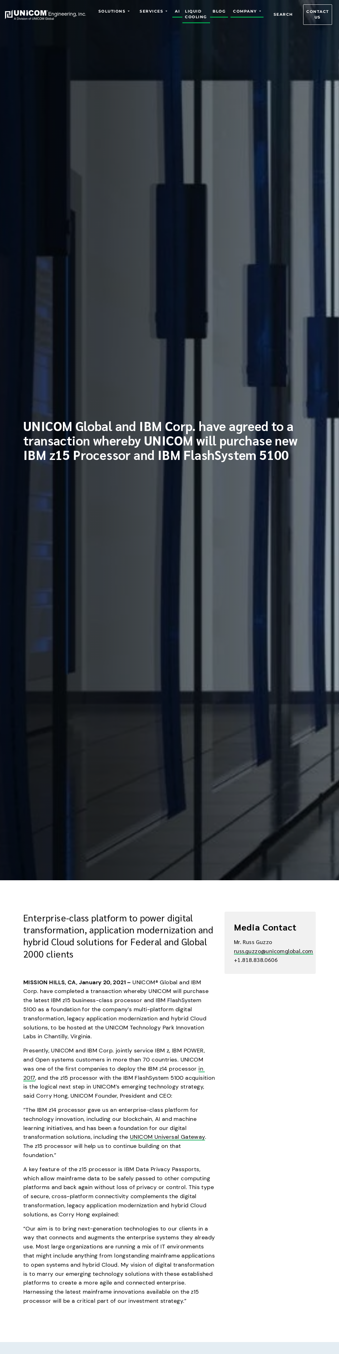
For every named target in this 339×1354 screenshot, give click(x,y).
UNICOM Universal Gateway (167, 1136)
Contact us (317, 14)
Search (283, 14)
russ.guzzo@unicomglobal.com (273, 950)
